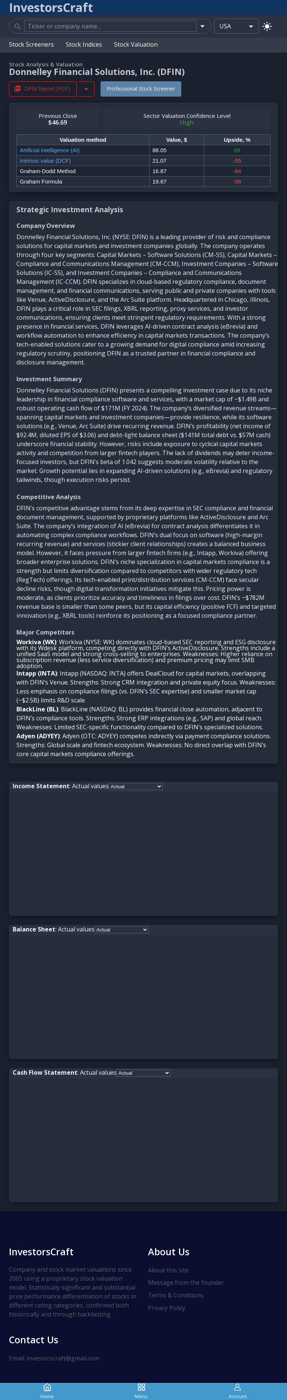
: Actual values (61, 786)
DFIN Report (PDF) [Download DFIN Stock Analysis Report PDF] (42, 88)
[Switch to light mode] (267, 26)
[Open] (202, 26)
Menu (141, 1391)
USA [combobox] (225, 26)
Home (47, 1391)
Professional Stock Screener (141, 88)
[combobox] (110, 26)
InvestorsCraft (41, 1251)
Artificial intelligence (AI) (50, 150)
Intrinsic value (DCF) (45, 160)
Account (238, 1391)
